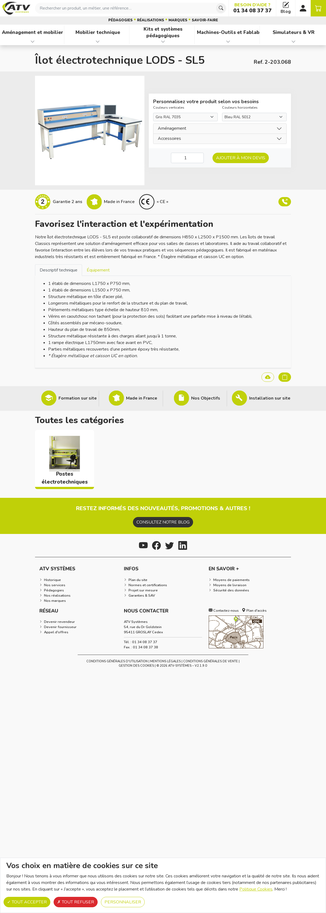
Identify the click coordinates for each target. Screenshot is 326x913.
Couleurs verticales (168, 107)
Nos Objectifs (205, 398)
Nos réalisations (57, 595)
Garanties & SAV (142, 595)
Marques (177, 20)
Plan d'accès (254, 610)
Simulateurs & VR (294, 32)
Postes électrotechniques (65, 478)
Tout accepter (27, 902)
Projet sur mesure (143, 590)
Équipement (98, 270)
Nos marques (55, 600)
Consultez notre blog (163, 522)
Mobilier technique (97, 32)
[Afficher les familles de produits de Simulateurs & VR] (293, 41)
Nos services (54, 585)
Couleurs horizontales (240, 107)
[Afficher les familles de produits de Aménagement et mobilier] (32, 41)
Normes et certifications (148, 585)
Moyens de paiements (231, 579)
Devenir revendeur (59, 621)
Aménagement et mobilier (32, 32)
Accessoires (169, 138)
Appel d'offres (56, 632)
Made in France (141, 398)
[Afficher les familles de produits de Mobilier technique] (97, 41)
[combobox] (130, 8)
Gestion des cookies (136, 666)
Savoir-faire (205, 20)
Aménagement (172, 128)
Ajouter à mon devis (240, 158)
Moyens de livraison (229, 585)
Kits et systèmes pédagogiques (163, 32)
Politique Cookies (255, 889)
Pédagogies (120, 20)
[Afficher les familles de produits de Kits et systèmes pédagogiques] (163, 41)
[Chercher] (221, 8)
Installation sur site (269, 398)
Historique (52, 579)
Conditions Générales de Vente (210, 661)
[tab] (58, 270)
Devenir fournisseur (60, 627)
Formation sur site (78, 398)
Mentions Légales (165, 661)
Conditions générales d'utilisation (117, 661)
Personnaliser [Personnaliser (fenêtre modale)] (122, 902)
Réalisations (150, 20)
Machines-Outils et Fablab (228, 32)
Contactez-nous (224, 610)
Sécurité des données (231, 590)
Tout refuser (75, 902)
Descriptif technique (58, 270)
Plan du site (138, 579)
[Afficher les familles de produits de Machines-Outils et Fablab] (228, 41)
